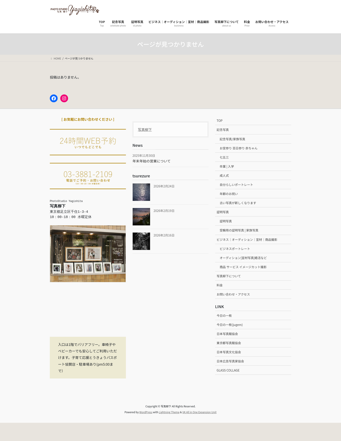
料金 (220, 285)
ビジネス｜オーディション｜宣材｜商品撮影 (247, 239)
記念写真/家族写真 (232, 139)
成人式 (224, 175)
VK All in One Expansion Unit (199, 412)
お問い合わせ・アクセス (233, 294)
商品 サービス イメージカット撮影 (243, 267)
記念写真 (223, 129)
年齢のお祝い (229, 194)
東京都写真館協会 (229, 343)
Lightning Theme (169, 412)
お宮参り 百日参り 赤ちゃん (238, 148)
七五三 (224, 157)
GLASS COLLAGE (228, 370)
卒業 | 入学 (227, 166)
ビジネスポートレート (235, 248)
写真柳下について (229, 276)
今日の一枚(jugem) (230, 324)
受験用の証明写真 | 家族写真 (239, 230)
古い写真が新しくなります (238, 203)
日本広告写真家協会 (230, 361)
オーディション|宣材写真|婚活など (243, 258)
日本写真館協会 (227, 334)
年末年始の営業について (151, 161)
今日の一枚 (224, 315)
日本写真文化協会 (229, 352)
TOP (219, 120)
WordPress (145, 412)
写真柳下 (145, 129)
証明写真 (223, 212)
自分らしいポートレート (236, 184)
